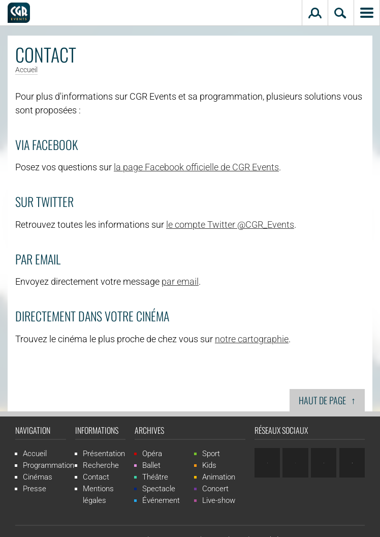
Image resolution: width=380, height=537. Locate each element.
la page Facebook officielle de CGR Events (196, 167)
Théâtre (155, 477)
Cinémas (37, 477)
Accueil (26, 70)
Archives (149, 430)
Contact (96, 477)
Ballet (151, 465)
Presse (34, 488)
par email (180, 281)
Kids (209, 465)
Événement (161, 500)
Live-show (218, 500)
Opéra (152, 453)
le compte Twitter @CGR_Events (230, 224)
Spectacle (158, 488)
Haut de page (327, 400)
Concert (215, 488)
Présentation (104, 453)
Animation (218, 477)
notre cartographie (252, 339)
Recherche (101, 465)
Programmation (48, 465)
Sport (211, 453)
